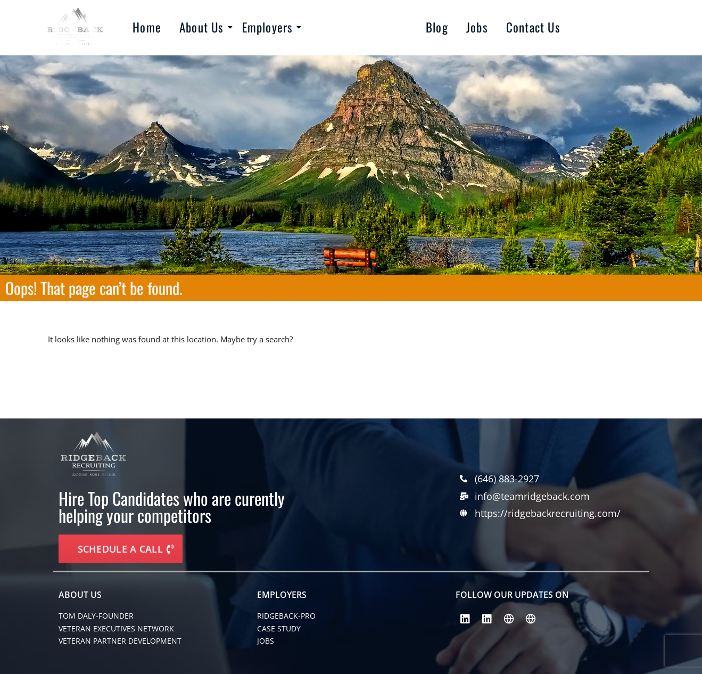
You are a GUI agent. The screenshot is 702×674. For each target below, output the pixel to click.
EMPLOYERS (282, 595)
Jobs (477, 27)
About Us (203, 27)
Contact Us (533, 27)
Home (147, 27)
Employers (269, 27)
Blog (437, 27)
